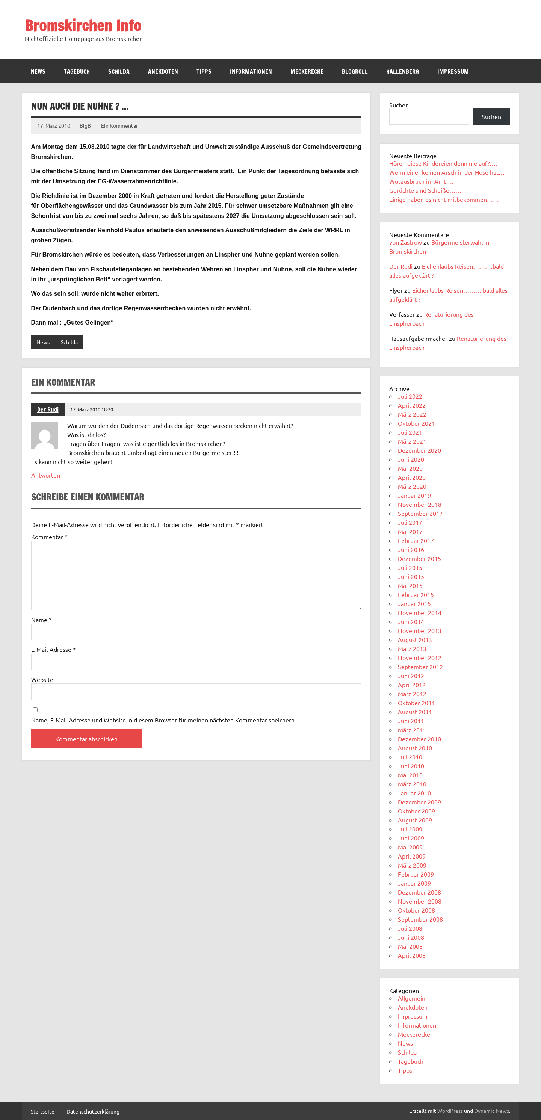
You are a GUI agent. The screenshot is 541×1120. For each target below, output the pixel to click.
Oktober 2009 (416, 811)
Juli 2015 (410, 567)
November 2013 (419, 630)
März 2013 (412, 648)
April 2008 (412, 955)
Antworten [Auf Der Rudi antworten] (45, 475)
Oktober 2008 (416, 910)
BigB (85, 125)
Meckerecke (306, 71)
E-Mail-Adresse (53, 649)
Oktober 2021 (416, 423)
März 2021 (412, 441)
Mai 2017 (410, 531)
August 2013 (415, 639)
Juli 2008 (410, 928)
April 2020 (412, 477)
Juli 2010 (410, 756)
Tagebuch (77, 71)
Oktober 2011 (416, 702)
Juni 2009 (411, 838)
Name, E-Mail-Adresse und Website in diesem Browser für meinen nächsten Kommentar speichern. (163, 720)
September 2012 (420, 666)
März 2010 (412, 783)
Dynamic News (491, 1110)
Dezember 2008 (419, 892)
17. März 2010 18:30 (91, 409)
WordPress (450, 1110)
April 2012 (412, 684)
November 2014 (419, 612)
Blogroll (355, 71)
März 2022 (412, 414)
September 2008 (420, 919)
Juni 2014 (411, 621)
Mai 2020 (410, 468)
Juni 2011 (411, 720)
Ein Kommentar (119, 125)
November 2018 (419, 504)
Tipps (204, 71)
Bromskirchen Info (83, 25)
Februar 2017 (416, 540)
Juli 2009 (410, 829)
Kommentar (49, 537)
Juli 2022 (410, 396)
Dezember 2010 (419, 738)
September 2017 (420, 513)
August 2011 (415, 711)
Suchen (399, 105)
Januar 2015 (414, 603)
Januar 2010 (414, 793)
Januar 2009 (414, 883)
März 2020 (412, 486)
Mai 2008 (410, 946)
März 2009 (412, 865)
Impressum (453, 71)
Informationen (251, 71)
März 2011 (412, 729)
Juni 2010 (411, 765)
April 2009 (412, 856)
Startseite (42, 1111)
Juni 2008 (411, 937)
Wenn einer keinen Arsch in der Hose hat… (447, 172)
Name (41, 620)
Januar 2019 (414, 495)
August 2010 (415, 747)
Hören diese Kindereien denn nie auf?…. (443, 163)
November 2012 (419, 657)
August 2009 (415, 820)
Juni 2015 (411, 576)
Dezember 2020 (419, 450)
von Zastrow (405, 242)
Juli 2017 (410, 522)
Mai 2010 (410, 774)
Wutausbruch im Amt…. (421, 181)
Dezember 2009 (419, 802)
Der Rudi (48, 409)
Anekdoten (163, 71)
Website (42, 679)
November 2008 (419, 901)
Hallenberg (402, 71)
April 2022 (412, 405)
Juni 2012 (411, 675)
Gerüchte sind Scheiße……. (426, 190)
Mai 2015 (410, 585)
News (38, 71)
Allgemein (411, 998)
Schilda (119, 71)
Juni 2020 (411, 459)
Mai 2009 (410, 847)
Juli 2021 (410, 432)
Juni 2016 (411, 549)
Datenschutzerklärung (92, 1111)
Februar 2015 (416, 594)
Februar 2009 (416, 874)
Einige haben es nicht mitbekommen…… (444, 199)
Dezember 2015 (419, 558)
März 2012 (412, 693)
